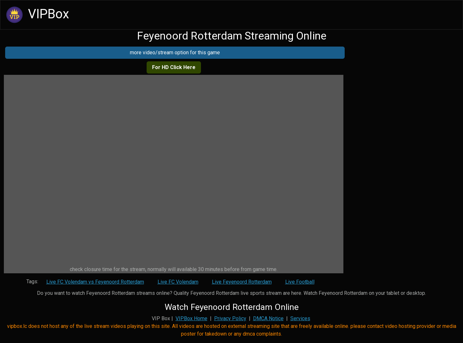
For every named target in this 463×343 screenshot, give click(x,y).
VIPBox (36, 14)
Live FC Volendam (178, 282)
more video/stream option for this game (175, 52)
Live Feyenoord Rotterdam (242, 282)
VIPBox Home (191, 318)
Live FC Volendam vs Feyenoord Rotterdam (95, 282)
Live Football (299, 282)
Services (300, 318)
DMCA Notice (268, 318)
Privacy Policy (230, 318)
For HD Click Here (173, 67)
